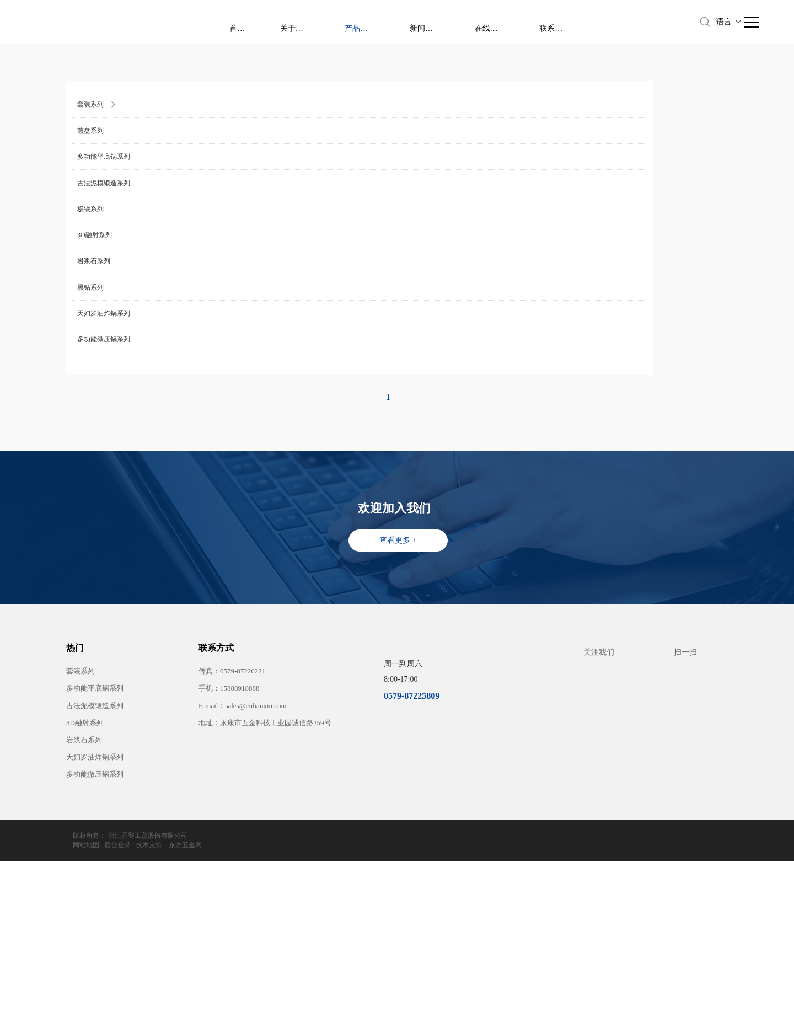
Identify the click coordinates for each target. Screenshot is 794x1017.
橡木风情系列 (199, 210)
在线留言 (603, 21)
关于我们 (461, 21)
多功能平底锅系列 (95, 853)
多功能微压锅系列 (95, 939)
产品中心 (508, 22)
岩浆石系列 (84, 905)
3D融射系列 (85, 888)
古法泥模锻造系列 (95, 871)
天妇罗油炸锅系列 (95, 922)
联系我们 (651, 21)
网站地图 (602, 1001)
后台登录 (634, 1001)
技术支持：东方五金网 (685, 1001)
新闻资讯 (555, 21)
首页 (421, 21)
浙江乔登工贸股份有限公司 (147, 1001)
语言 (729, 22)
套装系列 (80, 836)
